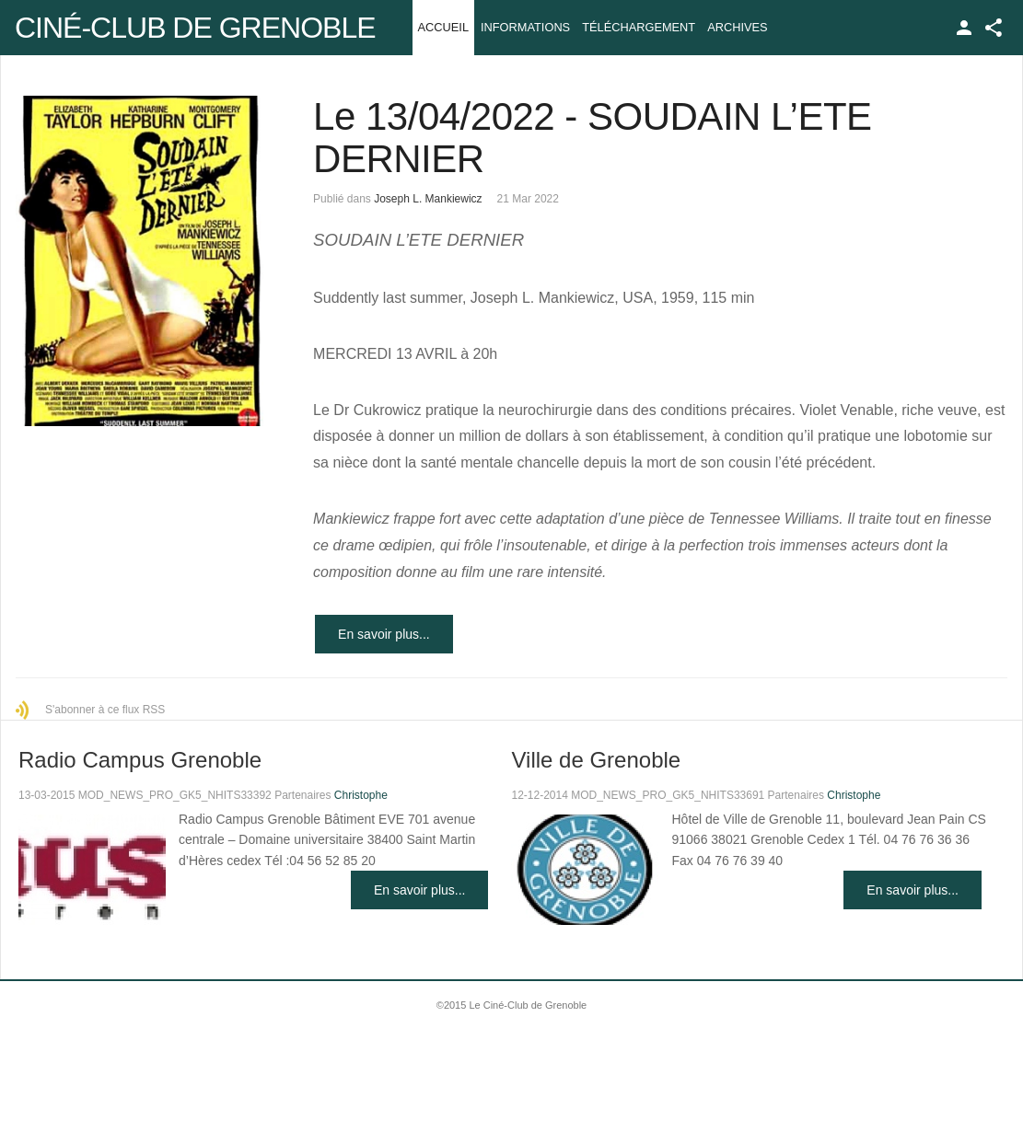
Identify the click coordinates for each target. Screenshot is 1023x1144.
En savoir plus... (384, 634)
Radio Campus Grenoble (140, 759)
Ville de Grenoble (595, 759)
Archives (737, 27)
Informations (525, 27)
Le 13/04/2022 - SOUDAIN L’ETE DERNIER (592, 137)
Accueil (443, 27)
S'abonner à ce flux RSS (105, 709)
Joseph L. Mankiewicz (428, 198)
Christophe (361, 795)
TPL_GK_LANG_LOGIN (964, 27)
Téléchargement (638, 27)
